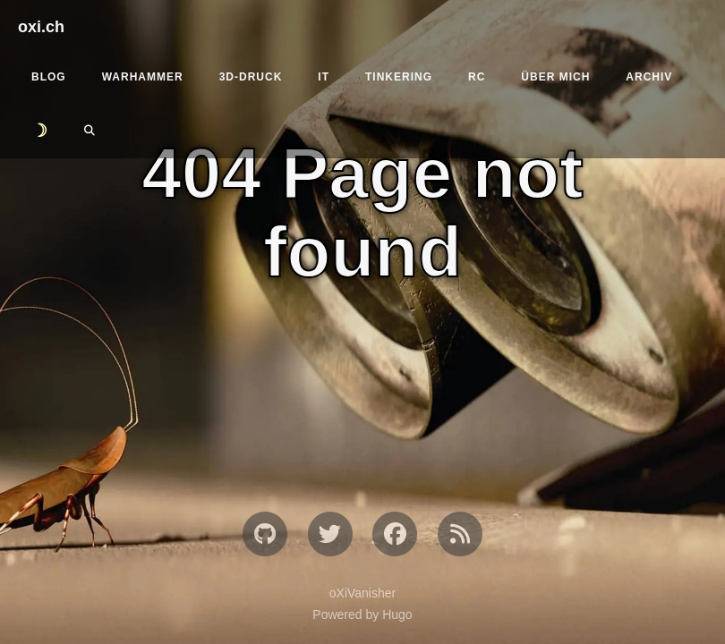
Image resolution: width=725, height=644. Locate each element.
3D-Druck (251, 77)
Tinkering (398, 77)
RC (476, 77)
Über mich (555, 77)
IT (323, 77)
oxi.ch (41, 27)
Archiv (649, 77)
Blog (48, 77)
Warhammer (142, 77)
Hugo (397, 614)
